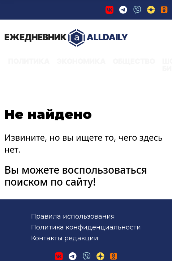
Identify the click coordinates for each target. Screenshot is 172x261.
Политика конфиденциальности (86, 147)
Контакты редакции (64, 158)
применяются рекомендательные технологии (113, 218)
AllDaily (34, 33)
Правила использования (73, 136)
